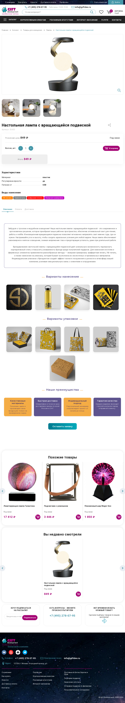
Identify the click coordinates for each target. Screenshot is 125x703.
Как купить (22, 2)
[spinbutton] (25, 147)
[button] (31, 147)
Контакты (5, 688)
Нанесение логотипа (72, 682)
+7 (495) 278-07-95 (62, 615)
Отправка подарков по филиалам (77, 686)
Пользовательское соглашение (76, 690)
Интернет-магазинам (41, 684)
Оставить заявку (62, 426)
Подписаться (29, 616)
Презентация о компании (18, 646)
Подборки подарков (72, 678)
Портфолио (64, 2)
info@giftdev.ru (79, 657)
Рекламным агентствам (42, 680)
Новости (33, 2)
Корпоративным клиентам (43, 676)
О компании (10, 2)
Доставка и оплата (48, 2)
